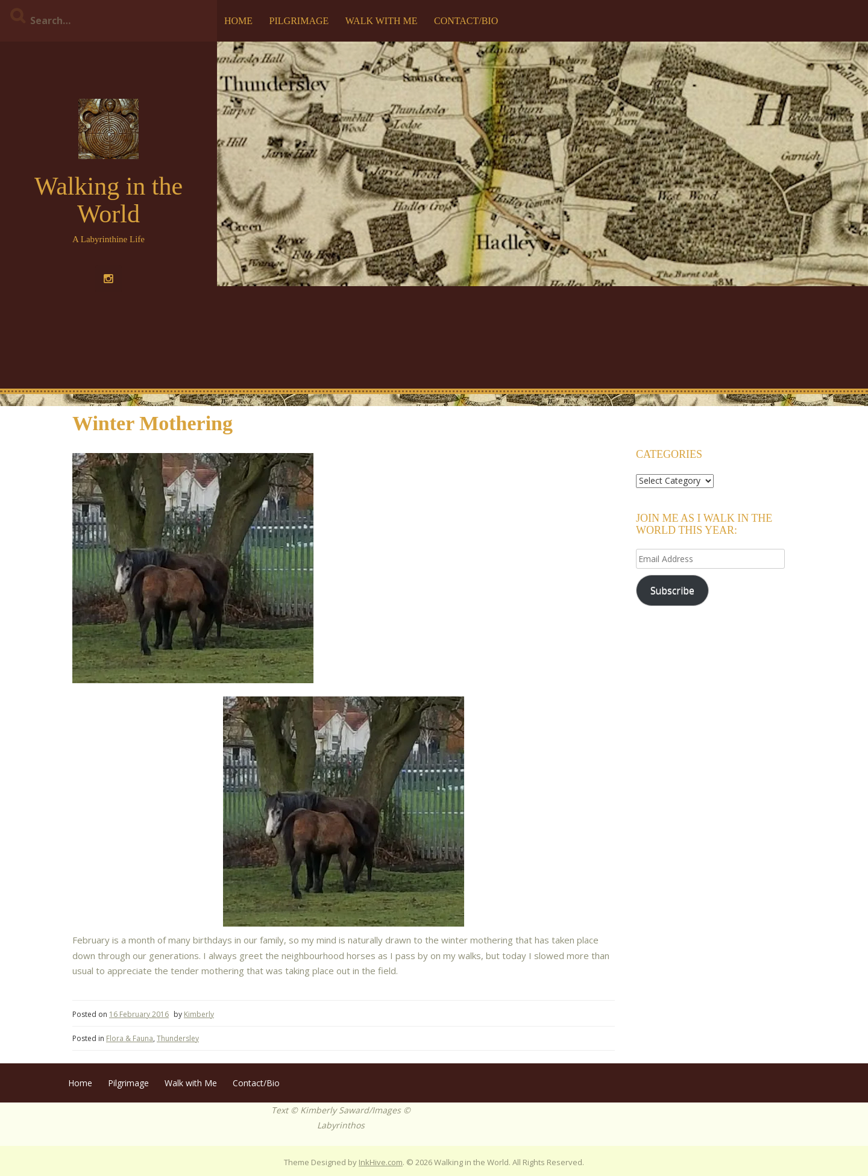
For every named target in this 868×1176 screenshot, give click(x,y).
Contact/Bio (466, 21)
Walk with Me (381, 21)
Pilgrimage (299, 21)
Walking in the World (108, 200)
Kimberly (199, 1014)
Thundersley (178, 1038)
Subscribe (672, 590)
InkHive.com (381, 1162)
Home (238, 21)
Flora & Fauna (129, 1038)
